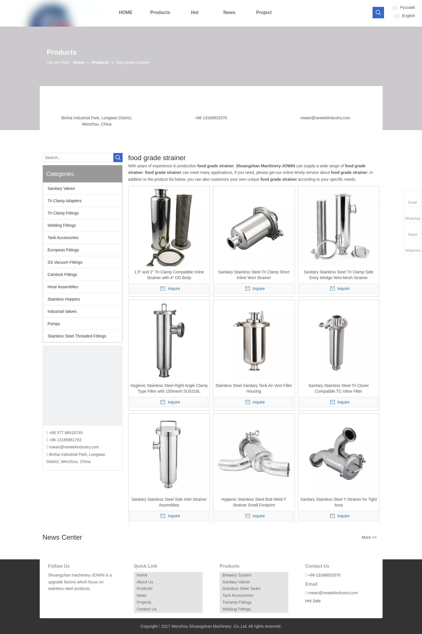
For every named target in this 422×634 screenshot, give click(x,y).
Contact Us (147, 609)
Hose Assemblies (63, 287)
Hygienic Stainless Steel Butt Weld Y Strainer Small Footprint (254, 502)
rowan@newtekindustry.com (325, 118)
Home (142, 575)
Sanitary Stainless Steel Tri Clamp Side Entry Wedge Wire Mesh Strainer (338, 275)
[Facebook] (52, 597)
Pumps (54, 323)
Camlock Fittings (62, 274)
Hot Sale (313, 601)
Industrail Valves (62, 311)
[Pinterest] (78, 597)
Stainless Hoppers (64, 299)
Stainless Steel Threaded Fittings (77, 336)
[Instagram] (69, 597)
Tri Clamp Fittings (63, 213)
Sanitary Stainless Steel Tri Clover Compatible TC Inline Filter (338, 388)
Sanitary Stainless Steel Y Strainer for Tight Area (338, 502)
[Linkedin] (60, 597)
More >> (369, 537)
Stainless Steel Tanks (242, 588)
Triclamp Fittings (237, 602)
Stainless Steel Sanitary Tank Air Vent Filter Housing (253, 388)
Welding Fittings (62, 225)
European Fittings (63, 250)
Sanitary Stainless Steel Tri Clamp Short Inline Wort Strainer (253, 275)
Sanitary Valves (61, 188)
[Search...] (78, 157)
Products (145, 588)
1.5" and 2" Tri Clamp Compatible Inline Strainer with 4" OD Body (169, 275)
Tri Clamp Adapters (65, 200)
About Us (145, 582)
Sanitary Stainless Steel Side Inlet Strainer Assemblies (169, 502)
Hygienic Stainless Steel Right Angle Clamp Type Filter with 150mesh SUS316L (169, 388)
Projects (144, 602)
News (142, 595)
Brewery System (237, 575)
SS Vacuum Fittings (65, 262)
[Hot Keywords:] (378, 12)
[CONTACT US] (83, 385)
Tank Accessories (63, 237)
